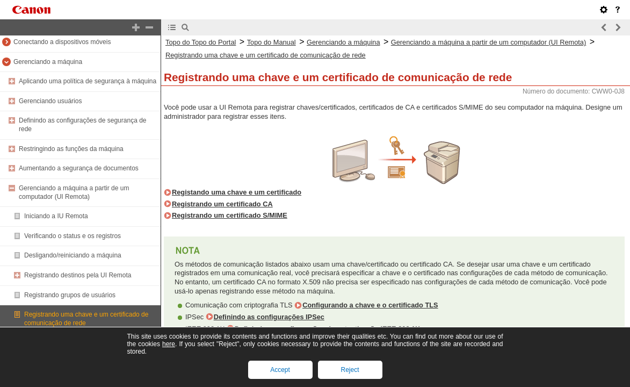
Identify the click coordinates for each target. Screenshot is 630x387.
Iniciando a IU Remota (56, 216)
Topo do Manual (271, 42)
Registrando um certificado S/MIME (229, 215)
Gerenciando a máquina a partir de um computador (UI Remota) (74, 192)
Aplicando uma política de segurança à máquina (87, 81)
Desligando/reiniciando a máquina (72, 255)
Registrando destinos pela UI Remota (77, 275)
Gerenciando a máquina (47, 62)
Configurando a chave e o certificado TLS (370, 305)
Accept (280, 370)
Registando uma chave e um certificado (236, 192)
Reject (350, 370)
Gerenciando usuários (50, 101)
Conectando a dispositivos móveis (62, 42)
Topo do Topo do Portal (200, 42)
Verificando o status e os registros (72, 236)
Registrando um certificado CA (222, 204)
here (168, 344)
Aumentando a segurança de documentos (79, 168)
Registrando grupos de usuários (69, 295)
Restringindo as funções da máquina (71, 149)
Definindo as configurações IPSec (269, 317)
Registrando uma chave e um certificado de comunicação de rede (265, 55)
